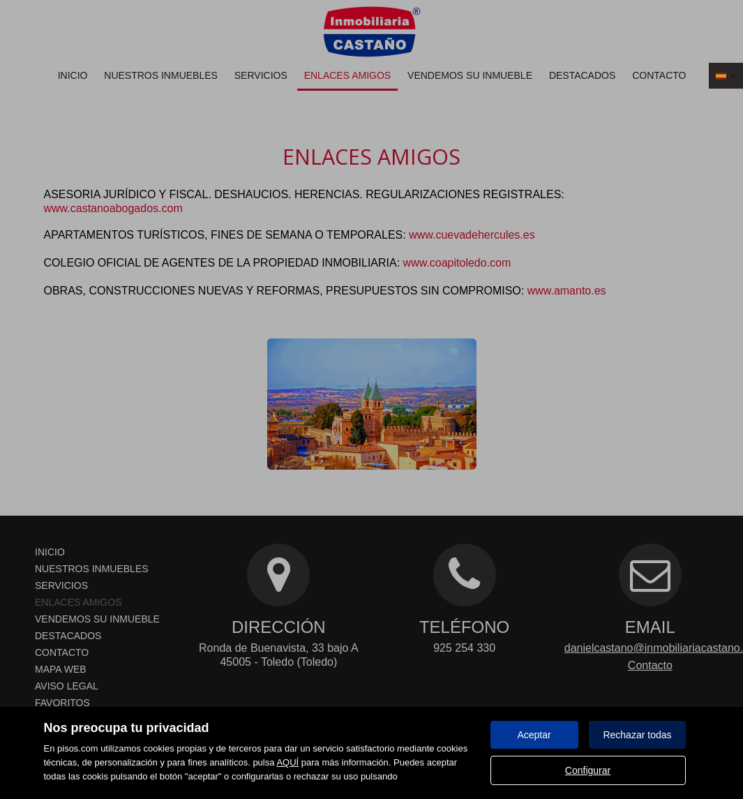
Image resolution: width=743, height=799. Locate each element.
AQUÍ (287, 762)
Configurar (587, 770)
